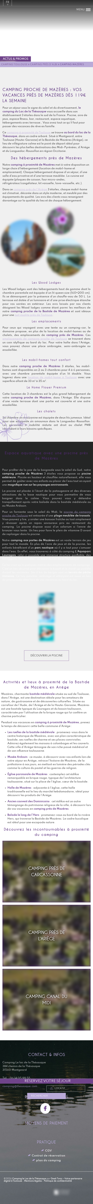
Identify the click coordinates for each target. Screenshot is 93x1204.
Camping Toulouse (14, 65)
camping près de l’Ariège (30, 189)
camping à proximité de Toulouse (29, 132)
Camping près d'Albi (43, 65)
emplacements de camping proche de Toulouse (34, 339)
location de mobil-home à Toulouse (52, 377)
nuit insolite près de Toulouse (33, 315)
